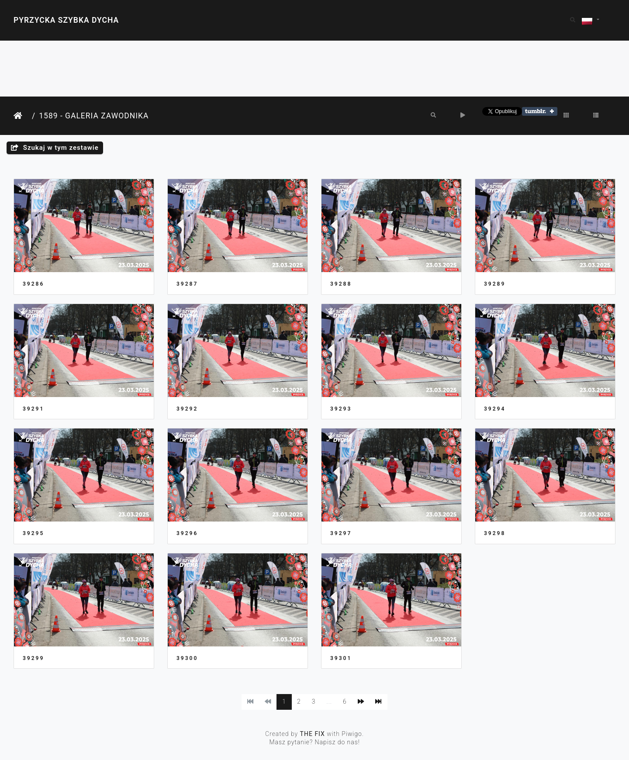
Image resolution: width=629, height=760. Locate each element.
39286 (33, 284)
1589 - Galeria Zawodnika (94, 115)
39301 (341, 658)
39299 (33, 658)
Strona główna (21, 116)
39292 (187, 409)
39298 (494, 533)
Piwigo (352, 733)
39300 (187, 658)
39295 (33, 533)
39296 (187, 533)
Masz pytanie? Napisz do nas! (314, 742)
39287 (187, 284)
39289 (494, 284)
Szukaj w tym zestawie (55, 148)
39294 (494, 409)
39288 (341, 284)
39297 (341, 533)
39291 (33, 409)
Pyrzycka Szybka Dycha (66, 20)
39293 (341, 409)
